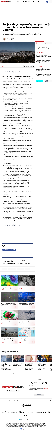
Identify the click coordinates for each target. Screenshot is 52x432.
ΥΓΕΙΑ (33, 1)
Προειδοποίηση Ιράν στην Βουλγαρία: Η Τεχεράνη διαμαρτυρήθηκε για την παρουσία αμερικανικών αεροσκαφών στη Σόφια (9, 339)
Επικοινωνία (45, 400)
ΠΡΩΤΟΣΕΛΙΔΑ (38, 1)
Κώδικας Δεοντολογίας (22, 400)
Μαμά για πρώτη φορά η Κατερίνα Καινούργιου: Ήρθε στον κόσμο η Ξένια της (18, 365)
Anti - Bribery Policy (38, 400)
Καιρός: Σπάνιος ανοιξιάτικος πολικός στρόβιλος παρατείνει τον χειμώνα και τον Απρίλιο (43, 69)
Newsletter (10, 263)
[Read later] (33, 66)
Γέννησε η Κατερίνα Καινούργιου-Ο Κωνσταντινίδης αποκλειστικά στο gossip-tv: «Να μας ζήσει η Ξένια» (29, 366)
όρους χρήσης (46, 388)
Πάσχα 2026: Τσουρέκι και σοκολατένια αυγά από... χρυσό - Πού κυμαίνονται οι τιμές (42, 48)
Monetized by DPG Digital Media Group (29, 419)
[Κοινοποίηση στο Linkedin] (14, 72)
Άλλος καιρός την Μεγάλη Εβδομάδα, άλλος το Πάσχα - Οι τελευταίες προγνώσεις (8, 288)
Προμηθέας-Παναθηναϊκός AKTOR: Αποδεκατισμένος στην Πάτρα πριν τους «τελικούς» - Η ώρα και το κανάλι (43, 62)
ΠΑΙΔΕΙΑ (2, 66)
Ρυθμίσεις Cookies (31, 400)
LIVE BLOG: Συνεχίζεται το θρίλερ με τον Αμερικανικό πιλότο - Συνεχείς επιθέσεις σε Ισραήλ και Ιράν (8, 304)
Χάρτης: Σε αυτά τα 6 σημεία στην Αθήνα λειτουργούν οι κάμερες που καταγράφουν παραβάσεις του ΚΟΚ (26, 339)
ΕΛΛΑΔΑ (21, 1)
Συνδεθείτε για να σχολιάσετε (9, 249)
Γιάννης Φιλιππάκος (10, 38)
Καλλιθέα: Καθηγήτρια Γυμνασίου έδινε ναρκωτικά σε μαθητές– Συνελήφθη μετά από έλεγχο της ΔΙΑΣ (43, 55)
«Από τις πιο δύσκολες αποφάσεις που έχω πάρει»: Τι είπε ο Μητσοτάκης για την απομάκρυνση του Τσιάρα (42, 366)
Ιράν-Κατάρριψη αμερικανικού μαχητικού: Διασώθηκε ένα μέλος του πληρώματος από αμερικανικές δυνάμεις (6, 366)
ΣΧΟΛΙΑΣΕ (26, 66)
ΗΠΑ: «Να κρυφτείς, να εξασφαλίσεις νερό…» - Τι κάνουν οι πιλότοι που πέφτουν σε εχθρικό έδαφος (26, 322)
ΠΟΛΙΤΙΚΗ (25, 1)
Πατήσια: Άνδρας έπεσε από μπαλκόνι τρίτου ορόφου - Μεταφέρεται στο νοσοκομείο (26, 304)
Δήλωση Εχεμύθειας (14, 400)
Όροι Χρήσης (7, 400)
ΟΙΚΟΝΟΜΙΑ (29, 1)
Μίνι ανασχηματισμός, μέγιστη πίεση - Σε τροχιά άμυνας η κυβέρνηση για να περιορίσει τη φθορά (43, 75)
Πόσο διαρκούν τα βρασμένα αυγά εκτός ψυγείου (8, 322)
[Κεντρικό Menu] (50, 1)
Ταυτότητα (2, 400)
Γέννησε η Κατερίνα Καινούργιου (24, 287)
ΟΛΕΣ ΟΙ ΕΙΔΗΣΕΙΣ (15, 1)
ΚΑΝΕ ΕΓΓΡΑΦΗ (39, 395)
